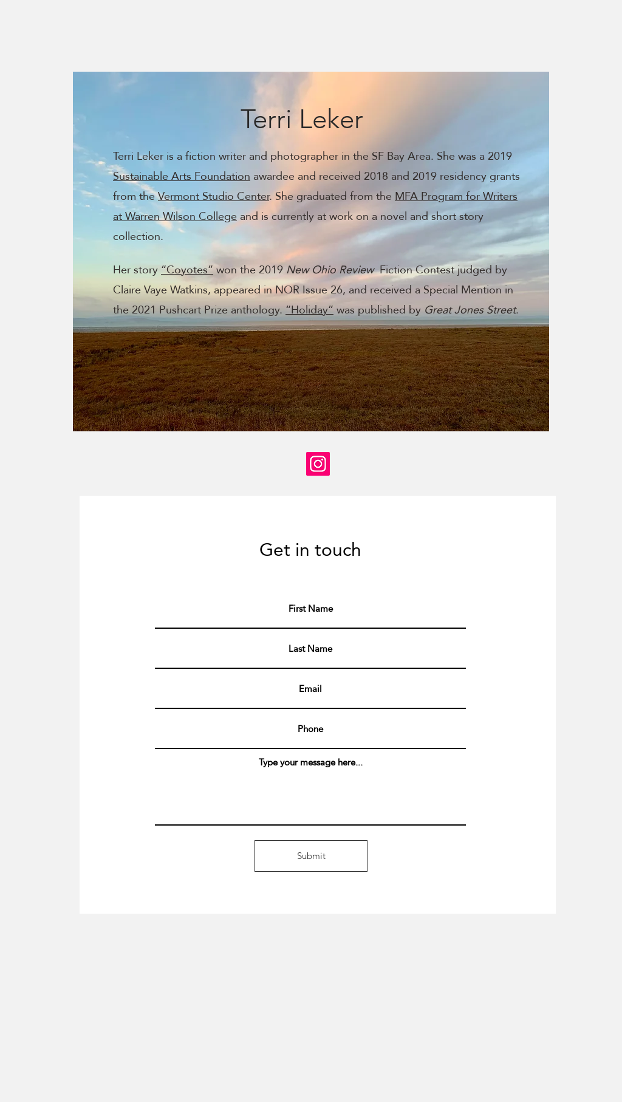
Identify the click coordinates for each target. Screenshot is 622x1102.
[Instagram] (318, 464)
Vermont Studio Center (213, 196)
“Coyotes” (187, 269)
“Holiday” (309, 309)
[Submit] (311, 856)
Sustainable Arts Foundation (181, 176)
